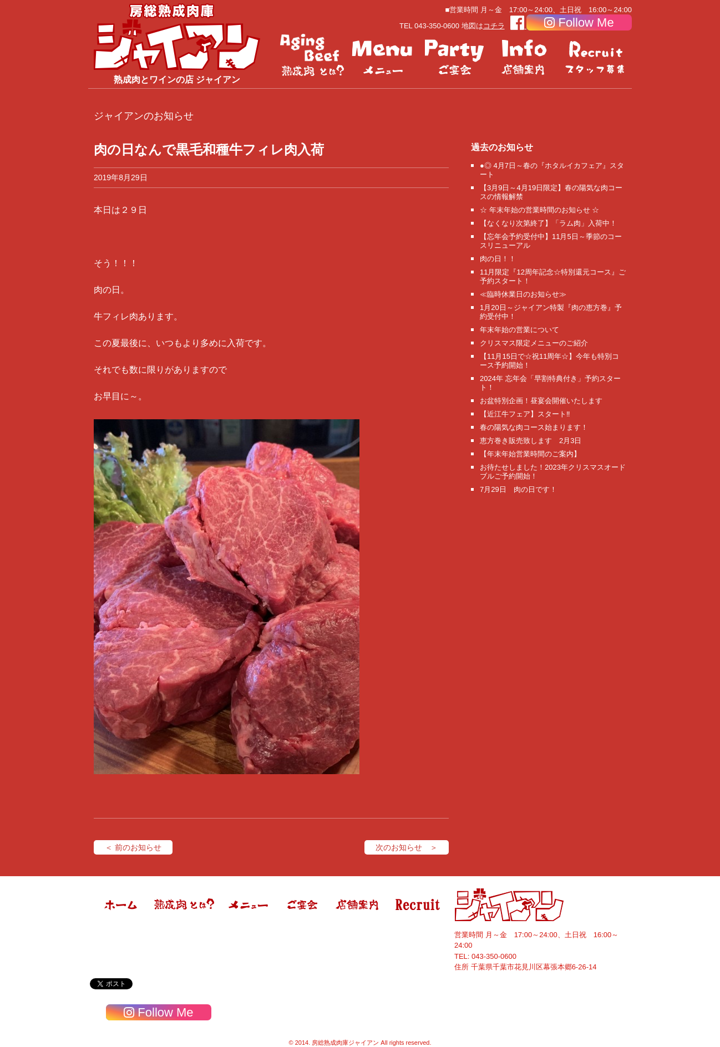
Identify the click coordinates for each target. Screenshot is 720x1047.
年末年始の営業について (519, 330)
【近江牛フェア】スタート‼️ (525, 414)
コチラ (494, 26)
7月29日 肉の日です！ (518, 489)
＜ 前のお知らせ (133, 847)
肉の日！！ (498, 259)
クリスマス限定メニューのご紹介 (534, 343)
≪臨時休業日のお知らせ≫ (523, 294)
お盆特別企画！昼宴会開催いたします (541, 401)
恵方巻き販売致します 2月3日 (530, 440)
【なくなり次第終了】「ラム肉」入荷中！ (548, 223)
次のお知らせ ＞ (407, 847)
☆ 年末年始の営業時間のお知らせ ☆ (539, 210)
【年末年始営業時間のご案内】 (530, 454)
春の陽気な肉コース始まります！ (534, 427)
